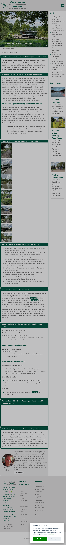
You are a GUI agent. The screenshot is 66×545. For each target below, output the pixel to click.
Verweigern (54, 538)
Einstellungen (52, 534)
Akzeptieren (40, 538)
